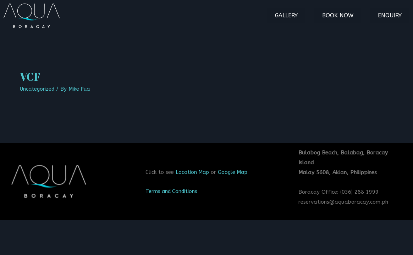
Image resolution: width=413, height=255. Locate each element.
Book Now (343, 15)
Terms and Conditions (172, 191)
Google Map (234, 172)
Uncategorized (38, 89)
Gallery (296, 15)
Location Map (193, 172)
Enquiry (391, 15)
